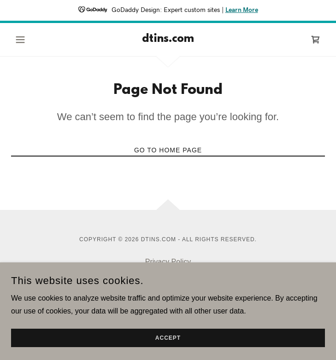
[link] (168, 39)
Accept (168, 338)
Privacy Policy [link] (168, 262)
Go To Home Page (168, 150)
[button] (34, 39)
